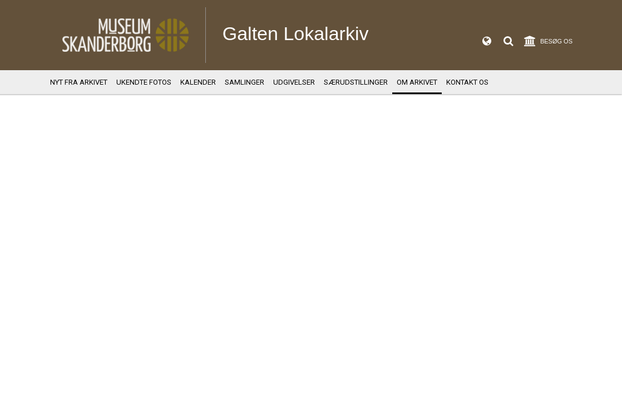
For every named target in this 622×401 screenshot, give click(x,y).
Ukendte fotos (143, 82)
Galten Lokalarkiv (296, 33)
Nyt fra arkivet (78, 82)
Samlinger (244, 82)
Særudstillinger (356, 82)
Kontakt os (467, 82)
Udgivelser (294, 82)
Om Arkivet (417, 82)
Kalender (198, 82)
